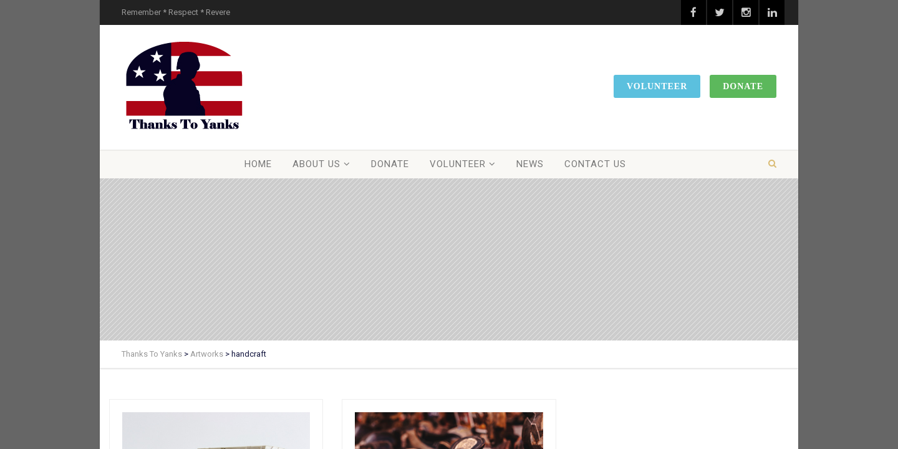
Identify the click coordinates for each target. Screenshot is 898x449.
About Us (316, 164)
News (530, 164)
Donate (743, 86)
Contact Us (595, 164)
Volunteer (657, 86)
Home (258, 164)
